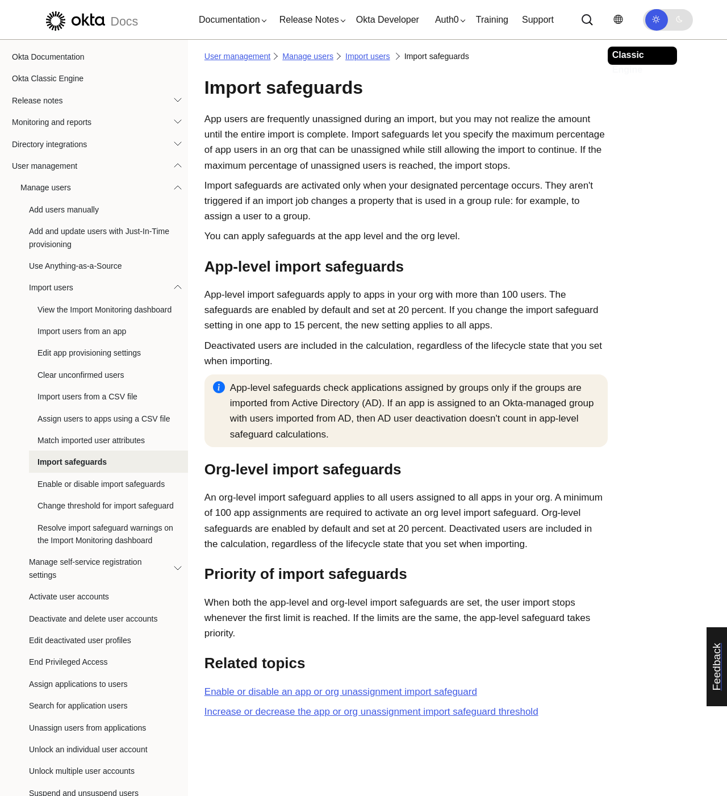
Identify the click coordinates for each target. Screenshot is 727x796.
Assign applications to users (78, 456)
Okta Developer (387, 19)
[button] (230, 20)
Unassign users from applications (87, 500)
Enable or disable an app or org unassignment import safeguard (340, 691)
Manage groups (48, 752)
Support (538, 19)
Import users (51, 59)
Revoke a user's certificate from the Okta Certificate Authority (100, 702)
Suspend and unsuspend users (84, 565)
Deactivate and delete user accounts (93, 390)
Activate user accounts (69, 368)
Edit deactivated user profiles (80, 412)
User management (237, 56)
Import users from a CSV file (87, 168)
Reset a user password (69, 586)
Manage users (307, 56)
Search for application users (78, 477)
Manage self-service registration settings (85, 340)
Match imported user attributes (91, 212)
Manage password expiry (73, 674)
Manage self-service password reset (92, 652)
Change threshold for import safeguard (105, 277)
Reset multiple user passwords (83, 608)
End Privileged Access (68, 434)
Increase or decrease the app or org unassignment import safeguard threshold (371, 711)
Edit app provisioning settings (89, 125)
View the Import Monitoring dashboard (104, 81)
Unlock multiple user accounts (82, 543)
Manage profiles (48, 774)
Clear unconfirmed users (80, 147)
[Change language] (618, 19)
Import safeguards (72, 234)
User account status (64, 730)
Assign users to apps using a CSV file (103, 190)
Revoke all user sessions (73, 630)
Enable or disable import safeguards (101, 256)
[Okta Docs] (90, 19)
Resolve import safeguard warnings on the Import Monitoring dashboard (105, 306)
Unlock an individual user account (88, 521)
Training (492, 19)
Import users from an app (81, 103)
